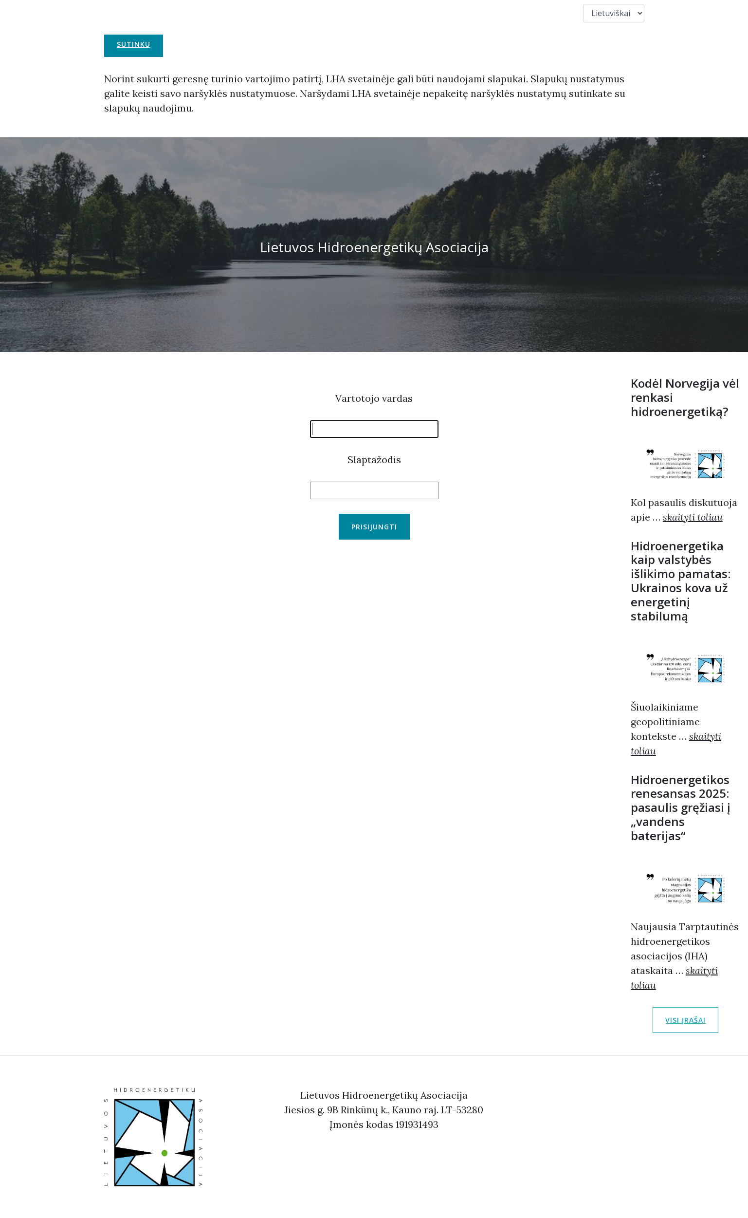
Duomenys (555, 13)
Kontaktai (499, 13)
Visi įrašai (685, 1020)
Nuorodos (401, 13)
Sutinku (133, 44)
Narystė (348, 13)
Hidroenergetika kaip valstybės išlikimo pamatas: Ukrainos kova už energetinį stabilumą (680, 581)
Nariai (450, 13)
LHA (259, 13)
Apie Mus (299, 13)
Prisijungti (374, 526)
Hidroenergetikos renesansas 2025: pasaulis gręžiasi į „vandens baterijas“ (680, 807)
